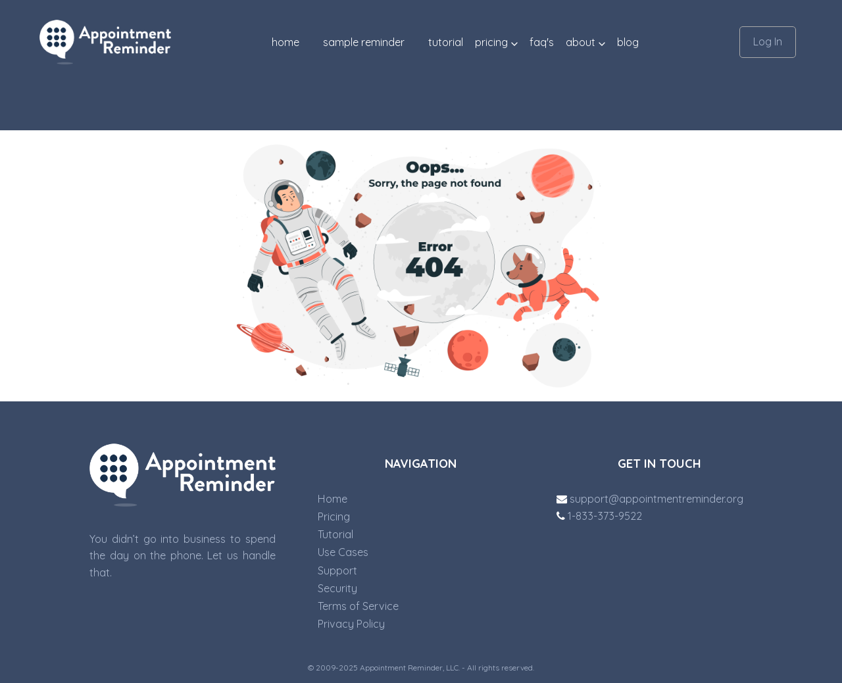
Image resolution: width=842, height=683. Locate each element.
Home (285, 42)
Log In (767, 41)
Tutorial (335, 534)
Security (337, 588)
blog (628, 42)
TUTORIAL (445, 42)
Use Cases (343, 552)
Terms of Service (358, 606)
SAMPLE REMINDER (364, 42)
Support (337, 570)
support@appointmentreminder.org (650, 498)
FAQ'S (542, 42)
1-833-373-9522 (599, 515)
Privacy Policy (351, 623)
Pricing (334, 516)
